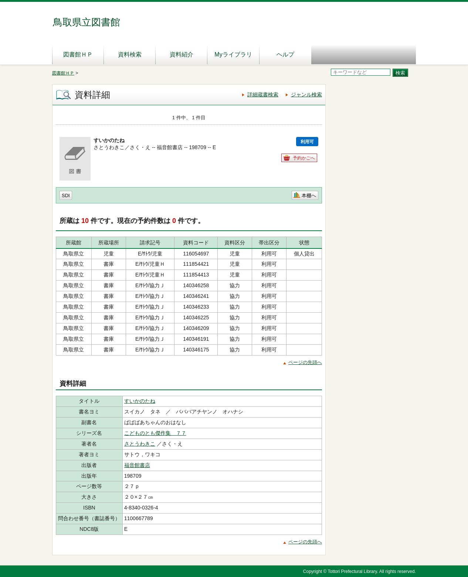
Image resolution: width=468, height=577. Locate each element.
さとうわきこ (139, 444)
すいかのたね (139, 401)
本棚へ (309, 195)
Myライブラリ (233, 54)
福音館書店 (137, 465)
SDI (66, 195)
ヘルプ (285, 54)
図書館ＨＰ (78, 54)
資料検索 (130, 54)
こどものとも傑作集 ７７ (155, 433)
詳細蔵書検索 (262, 94)
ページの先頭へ (305, 362)
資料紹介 (181, 54)
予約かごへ (304, 158)
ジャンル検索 (306, 94)
